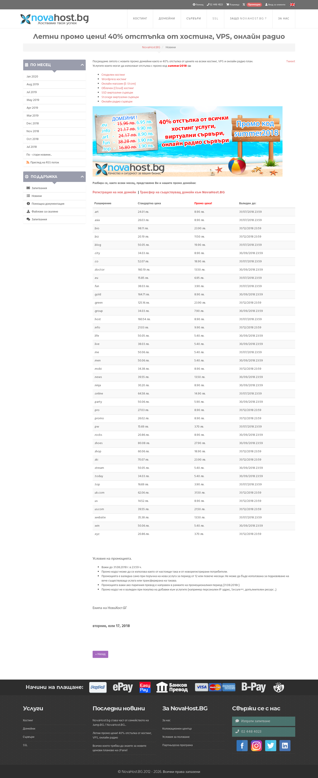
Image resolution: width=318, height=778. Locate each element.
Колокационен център (177, 728)
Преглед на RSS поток (43, 162)
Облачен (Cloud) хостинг (118, 88)
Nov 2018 (33, 131)
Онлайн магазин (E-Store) (119, 83)
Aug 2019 (33, 84)
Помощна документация (45, 203)
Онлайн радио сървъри (117, 101)
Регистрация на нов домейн (114, 192)
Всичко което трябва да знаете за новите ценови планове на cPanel (119, 748)
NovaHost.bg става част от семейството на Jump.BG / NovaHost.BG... (121, 723)
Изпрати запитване (252, 721)
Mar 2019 (33, 115)
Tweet (290, 61)
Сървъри (194, 18)
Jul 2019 (32, 92)
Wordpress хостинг (114, 79)
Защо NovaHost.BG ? (248, 18)
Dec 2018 (33, 123)
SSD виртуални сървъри (117, 92)
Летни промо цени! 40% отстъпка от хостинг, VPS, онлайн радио (122, 735)
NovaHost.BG (151, 47)
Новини (34, 196)
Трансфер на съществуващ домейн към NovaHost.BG (182, 192)
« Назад (100, 654)
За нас (283, 18)
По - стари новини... (39, 154)
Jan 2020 (32, 76)
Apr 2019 (32, 108)
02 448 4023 (248, 732)
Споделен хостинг (113, 74)
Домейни (167, 18)
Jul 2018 (32, 147)
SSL (215, 18)
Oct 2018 (33, 139)
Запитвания (37, 188)
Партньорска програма (177, 745)
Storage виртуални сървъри (120, 97)
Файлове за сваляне (42, 211)
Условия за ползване (176, 737)
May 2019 (33, 100)
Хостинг (140, 18)
